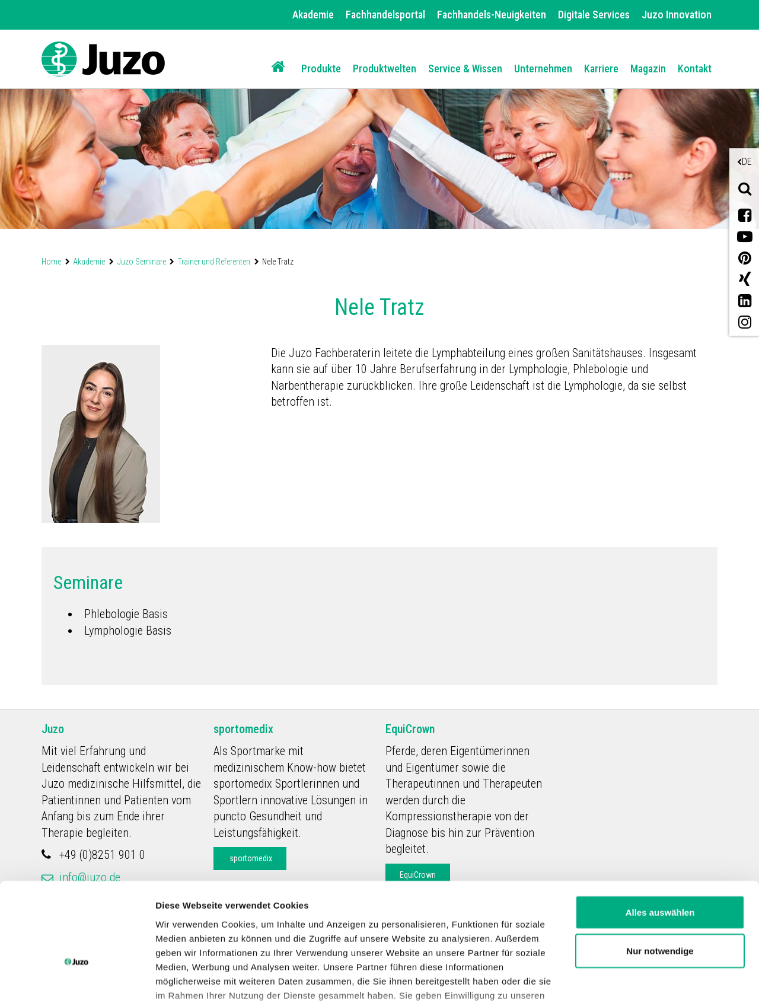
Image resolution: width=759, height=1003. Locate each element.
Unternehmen (543, 68)
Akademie (313, 14)
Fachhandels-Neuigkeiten (491, 14)
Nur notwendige (659, 876)
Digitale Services (594, 14)
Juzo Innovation (677, 14)
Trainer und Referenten (214, 261)
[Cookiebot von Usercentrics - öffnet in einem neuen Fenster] (77, 980)
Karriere (601, 68)
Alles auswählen (660, 837)
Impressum (488, 948)
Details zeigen (185, 980)
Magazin (648, 68)
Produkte (321, 68)
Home (51, 261)
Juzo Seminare (141, 261)
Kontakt (695, 68)
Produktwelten (384, 68)
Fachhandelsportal (385, 14)
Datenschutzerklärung (392, 948)
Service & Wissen (465, 68)
